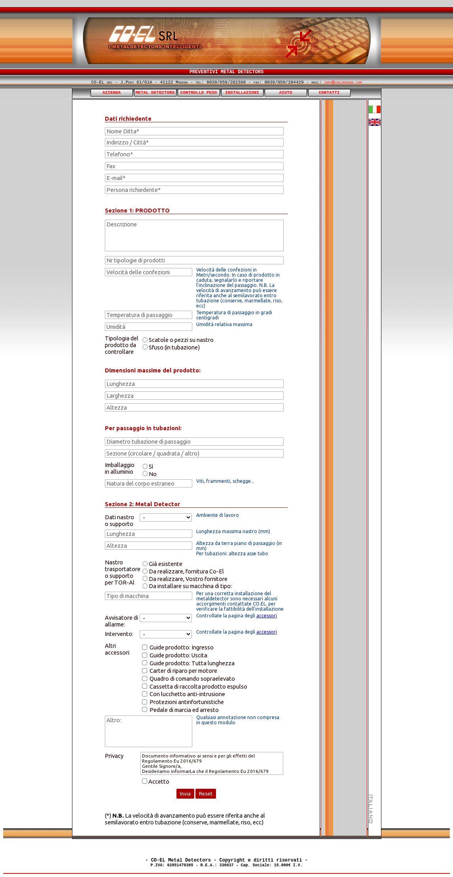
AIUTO (285, 92)
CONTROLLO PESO (198, 92)
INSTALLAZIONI (242, 92)
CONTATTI (329, 92)
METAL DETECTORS (155, 92)
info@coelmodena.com (343, 82)
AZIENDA (111, 92)
